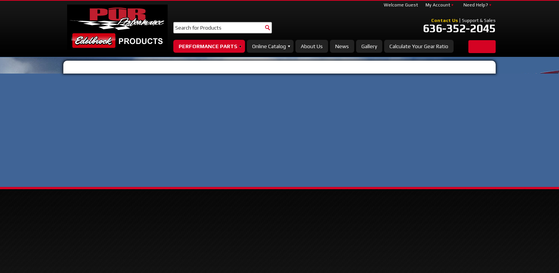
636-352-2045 (459, 28)
